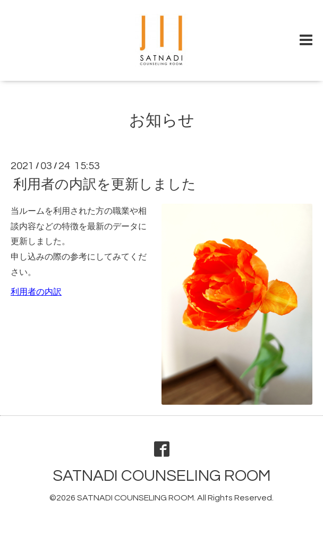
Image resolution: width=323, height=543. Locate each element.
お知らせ (161, 120)
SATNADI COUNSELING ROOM (162, 475)
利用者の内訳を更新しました (104, 184)
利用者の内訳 (36, 292)
